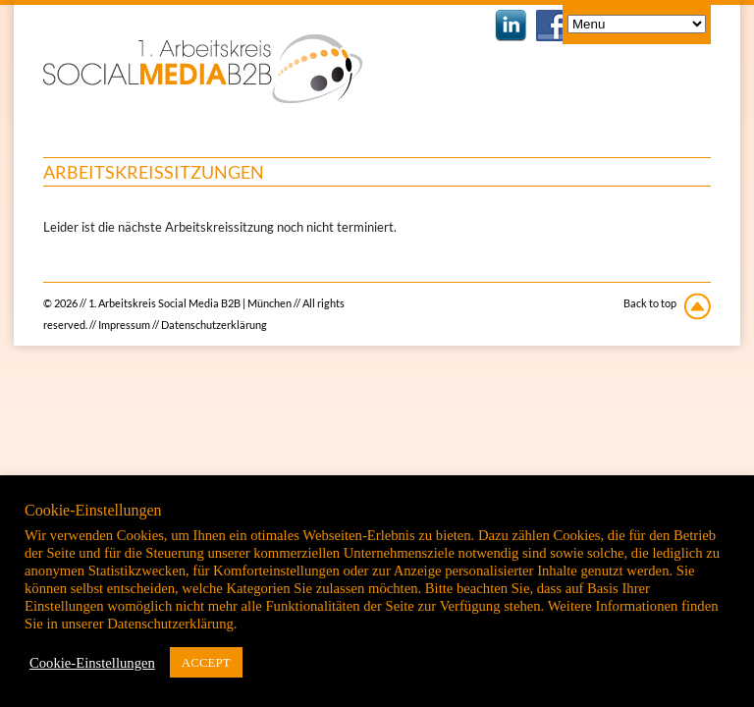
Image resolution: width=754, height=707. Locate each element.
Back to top (649, 303)
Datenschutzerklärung (214, 324)
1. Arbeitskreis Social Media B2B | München (202, 68)
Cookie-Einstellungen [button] (92, 663)
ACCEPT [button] (206, 662)
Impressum (124, 324)
